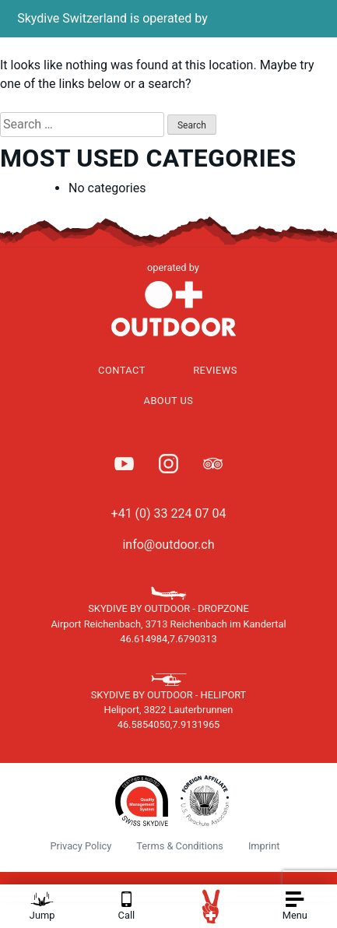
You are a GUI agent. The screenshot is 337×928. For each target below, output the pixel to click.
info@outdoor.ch (168, 544)
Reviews (215, 370)
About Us (169, 400)
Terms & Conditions (179, 846)
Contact (122, 370)
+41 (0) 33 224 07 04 (168, 513)
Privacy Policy (81, 846)
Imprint (264, 846)
